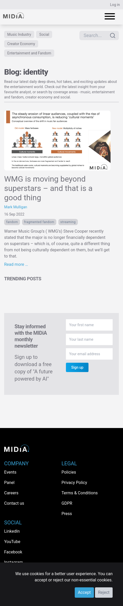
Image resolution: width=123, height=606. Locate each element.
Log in (115, 5)
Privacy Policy (74, 482)
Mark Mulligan (15, 207)
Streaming (68, 222)
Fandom (12, 222)
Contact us (14, 503)
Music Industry (19, 34)
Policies (69, 472)
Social (44, 34)
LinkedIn (12, 531)
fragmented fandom (39, 222)
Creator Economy (21, 44)
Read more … (16, 264)
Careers (11, 492)
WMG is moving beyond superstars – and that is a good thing (48, 188)
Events (10, 472)
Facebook (13, 552)
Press (67, 513)
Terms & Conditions (80, 492)
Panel (9, 482)
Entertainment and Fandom (29, 53)
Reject (104, 592)
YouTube (12, 541)
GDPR (67, 503)
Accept (84, 592)
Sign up (77, 367)
